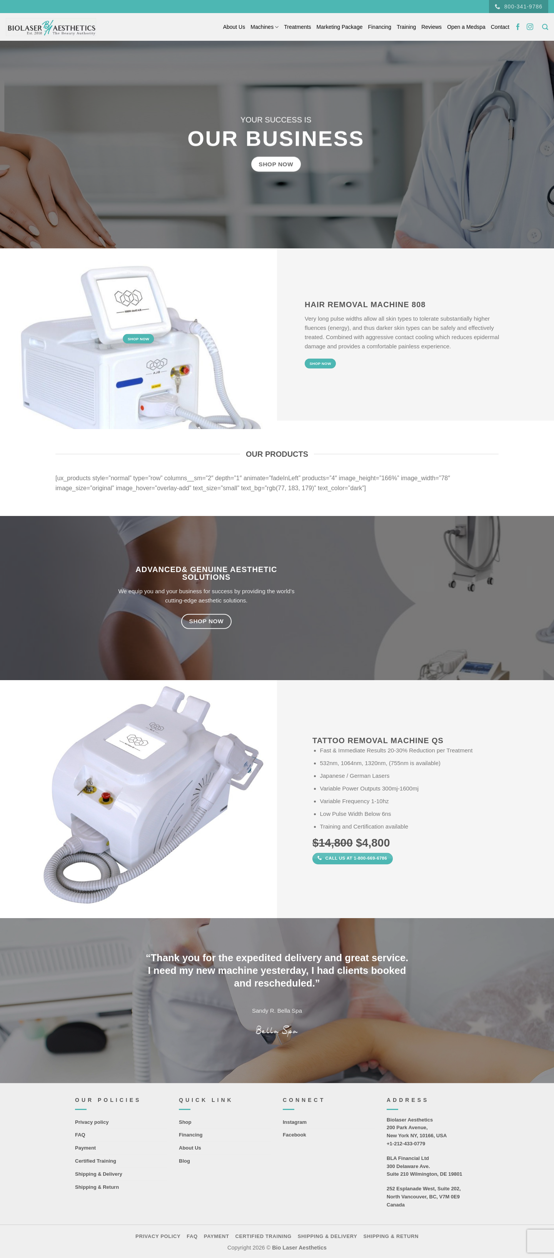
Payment (85, 1148)
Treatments (297, 27)
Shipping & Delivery (98, 1174)
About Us (234, 27)
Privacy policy (91, 1122)
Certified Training (95, 1161)
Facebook (294, 1135)
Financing (379, 27)
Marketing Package (340, 27)
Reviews (431, 27)
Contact (500, 27)
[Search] (545, 27)
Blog (184, 1161)
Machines (264, 27)
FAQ (80, 1135)
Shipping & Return (97, 1187)
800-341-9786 (518, 6)
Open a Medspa (466, 27)
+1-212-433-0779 (406, 1144)
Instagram (295, 1122)
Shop (185, 1122)
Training (406, 27)
